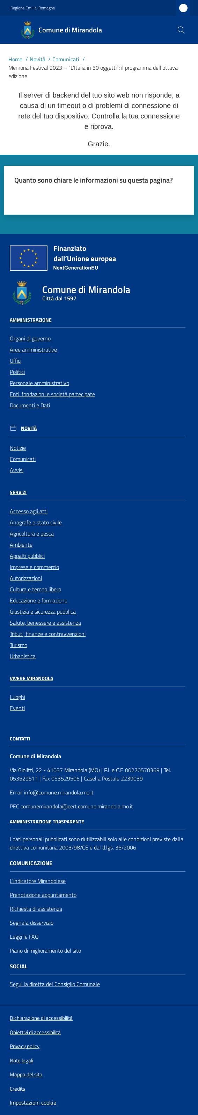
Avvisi (16, 470)
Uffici (15, 360)
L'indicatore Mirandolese (38, 881)
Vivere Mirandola (31, 678)
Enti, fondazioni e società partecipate (52, 394)
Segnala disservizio (31, 922)
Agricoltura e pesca (32, 533)
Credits (17, 1089)
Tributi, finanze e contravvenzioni (48, 634)
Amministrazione (31, 320)
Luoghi (17, 697)
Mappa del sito (26, 1074)
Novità (37, 59)
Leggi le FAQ (24, 936)
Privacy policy (24, 1046)
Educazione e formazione (38, 600)
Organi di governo (30, 338)
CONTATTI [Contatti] (20, 738)
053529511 (24, 778)
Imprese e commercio (34, 567)
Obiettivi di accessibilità (35, 1032)
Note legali (21, 1060)
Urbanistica (23, 656)
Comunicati (65, 59)
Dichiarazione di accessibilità (41, 1018)
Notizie (18, 448)
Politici (17, 372)
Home (15, 59)
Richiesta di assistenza (36, 909)
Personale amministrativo (39, 383)
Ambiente (21, 544)
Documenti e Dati (30, 405)
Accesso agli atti (28, 511)
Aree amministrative (33, 349)
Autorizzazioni (26, 578)
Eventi (17, 708)
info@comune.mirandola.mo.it (59, 792)
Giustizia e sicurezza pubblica (43, 611)
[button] (181, 30)
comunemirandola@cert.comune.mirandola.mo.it (77, 806)
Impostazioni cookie (33, 1102)
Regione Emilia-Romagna (32, 8)
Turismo (18, 645)
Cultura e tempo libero (35, 589)
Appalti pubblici (27, 556)
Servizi (18, 492)
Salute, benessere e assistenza (45, 622)
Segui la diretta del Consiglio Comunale (55, 984)
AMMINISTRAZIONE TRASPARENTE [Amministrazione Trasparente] (47, 821)
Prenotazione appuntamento (43, 895)
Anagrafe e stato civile (36, 522)
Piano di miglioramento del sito (45, 950)
